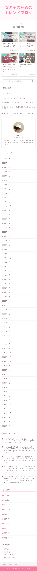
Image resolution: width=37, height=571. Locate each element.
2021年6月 (6, 275)
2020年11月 (6, 305)
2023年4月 (6, 189)
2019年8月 (6, 370)
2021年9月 (6, 262)
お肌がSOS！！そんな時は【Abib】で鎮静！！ (17, 113)
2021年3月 (6, 288)
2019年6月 (6, 379)
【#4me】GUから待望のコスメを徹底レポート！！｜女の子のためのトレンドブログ (19, 470)
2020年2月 (6, 344)
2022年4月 (6, 232)
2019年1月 (6, 400)
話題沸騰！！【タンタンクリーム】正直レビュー (18, 102)
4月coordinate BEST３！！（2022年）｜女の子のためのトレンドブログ (19, 441)
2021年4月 (6, 284)
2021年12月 (6, 249)
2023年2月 (6, 197)
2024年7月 (6, 163)
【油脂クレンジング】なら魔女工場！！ (15, 98)
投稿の (7, 552)
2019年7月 (6, 374)
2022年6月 (6, 223)
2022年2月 (6, 241)
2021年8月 (6, 266)
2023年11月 (6, 180)
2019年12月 (6, 353)
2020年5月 (6, 331)
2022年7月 (6, 219)
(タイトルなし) (7, 94)
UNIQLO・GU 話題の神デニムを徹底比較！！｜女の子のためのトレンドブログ (19, 450)
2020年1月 (6, 348)
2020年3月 (6, 340)
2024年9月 (6, 159)
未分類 (6, 524)
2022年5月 (6, 228)
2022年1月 (6, 245)
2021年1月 (6, 297)
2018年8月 (6, 422)
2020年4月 (6, 335)
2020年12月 (6, 301)
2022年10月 (6, 206)
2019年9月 (6, 366)
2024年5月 (6, 167)
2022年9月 (6, 210)
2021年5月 (6, 279)
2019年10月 (6, 361)
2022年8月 (6, 215)
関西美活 (7, 533)
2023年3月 (6, 193)
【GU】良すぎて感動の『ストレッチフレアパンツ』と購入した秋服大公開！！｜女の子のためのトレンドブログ (19, 480)
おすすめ (7, 510)
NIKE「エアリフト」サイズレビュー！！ (17, 439)
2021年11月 (6, 254)
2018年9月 (6, 417)
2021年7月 (6, 271)
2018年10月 (6, 413)
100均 (6, 495)
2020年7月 (6, 323)
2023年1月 (6, 202)
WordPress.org (9, 557)
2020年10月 (6, 310)
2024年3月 (6, 172)
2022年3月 (6, 236)
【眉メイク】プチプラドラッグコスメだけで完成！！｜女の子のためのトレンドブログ (19, 460)
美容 (5, 528)
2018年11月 (6, 409)
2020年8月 (6, 318)
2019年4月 (6, 387)
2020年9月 (6, 314)
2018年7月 (6, 426)
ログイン (6, 549)
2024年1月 (6, 176)
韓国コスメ (8, 538)
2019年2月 (6, 396)
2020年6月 (6, 327)
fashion (7, 505)
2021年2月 (6, 292)
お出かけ (7, 514)
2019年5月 (6, 383)
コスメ (6, 519)
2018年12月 (6, 404)
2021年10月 (6, 258)
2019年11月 (6, 357)
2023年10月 (6, 185)
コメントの (9, 555)
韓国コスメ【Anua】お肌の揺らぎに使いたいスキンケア (18, 108)
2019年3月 (6, 391)
